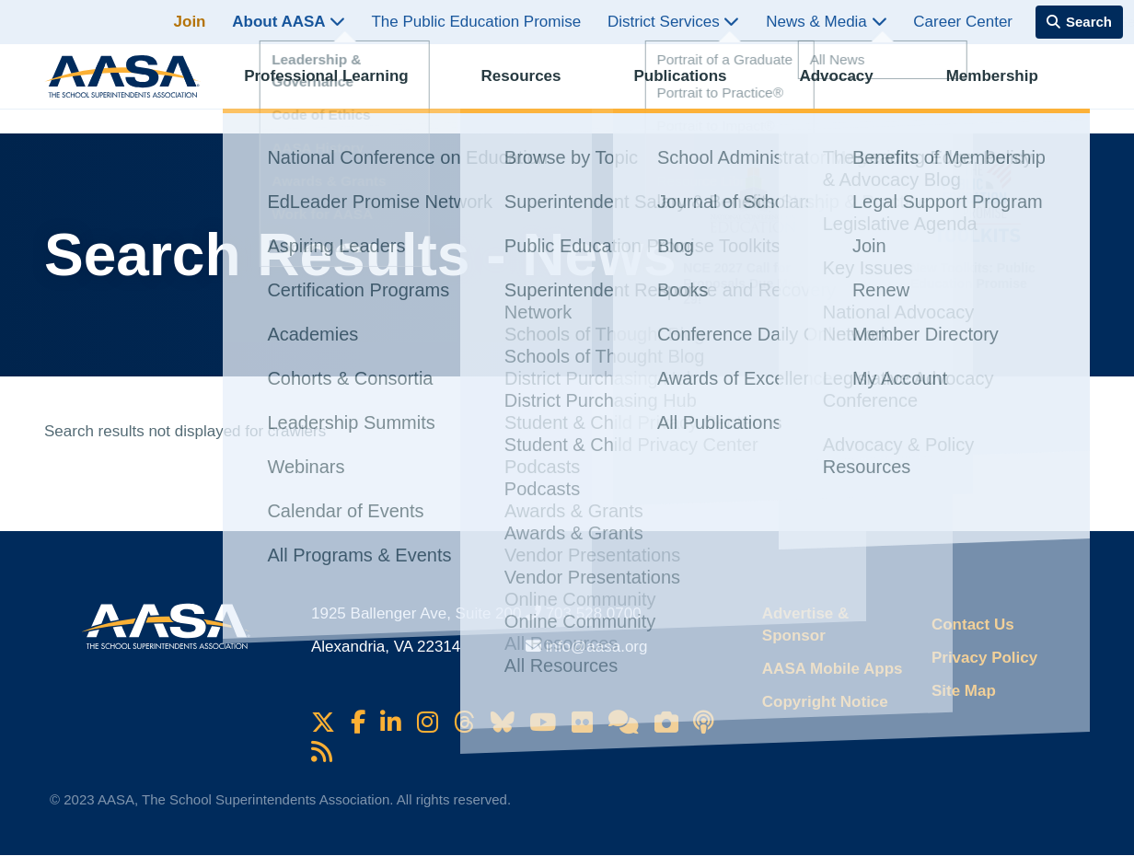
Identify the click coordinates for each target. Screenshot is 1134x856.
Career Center (962, 21)
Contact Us (973, 624)
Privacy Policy (984, 657)
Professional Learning (342, 88)
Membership (1007, 88)
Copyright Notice (825, 702)
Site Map (964, 691)
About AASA (288, 21)
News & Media (826, 21)
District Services (674, 21)
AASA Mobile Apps (832, 668)
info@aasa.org (597, 646)
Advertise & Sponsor (805, 624)
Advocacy (851, 88)
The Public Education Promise (476, 21)
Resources (536, 88)
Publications (695, 88)
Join (190, 21)
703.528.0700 (594, 613)
